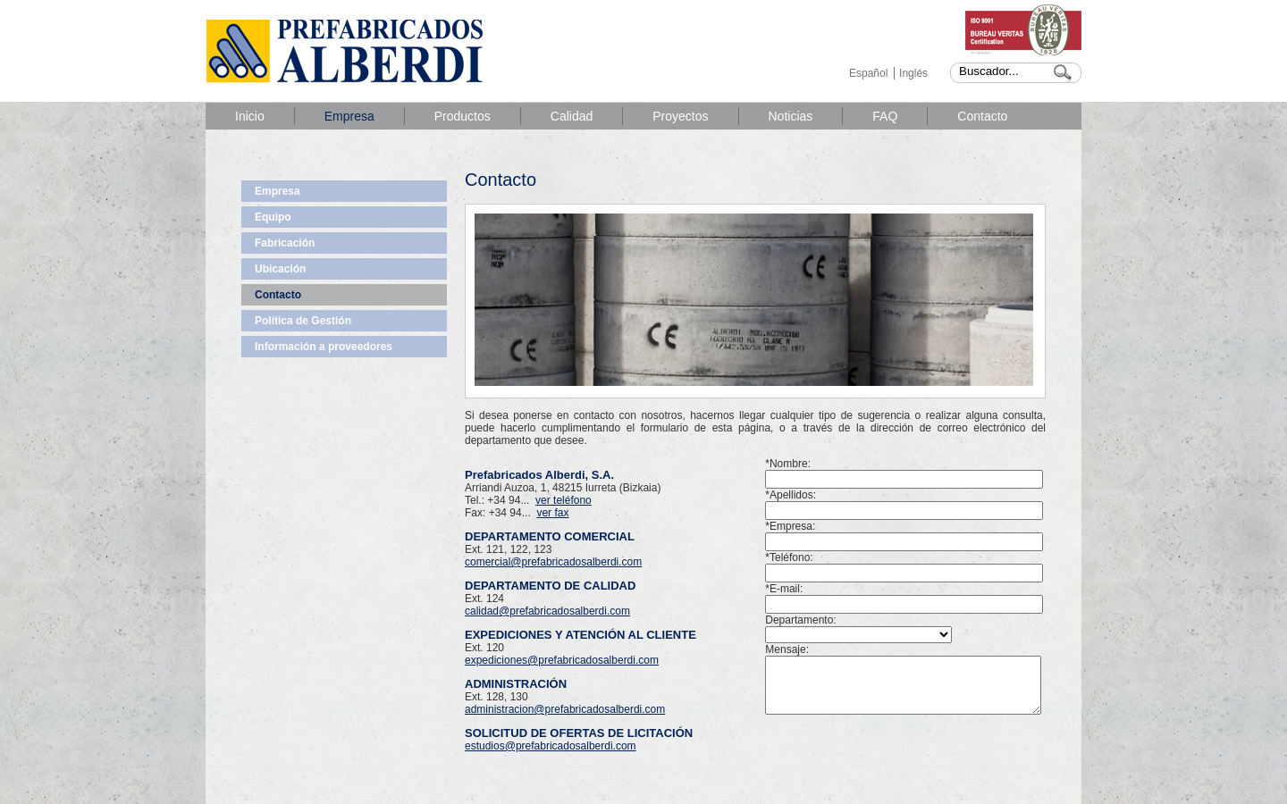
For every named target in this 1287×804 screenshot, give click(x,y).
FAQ (884, 116)
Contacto (982, 116)
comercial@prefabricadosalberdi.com (553, 562)
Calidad (572, 116)
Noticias (791, 116)
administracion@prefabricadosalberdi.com (565, 709)
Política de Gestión (303, 320)
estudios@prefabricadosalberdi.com (550, 746)
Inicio (250, 116)
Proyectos (680, 116)
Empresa (349, 116)
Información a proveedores (323, 346)
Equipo (273, 217)
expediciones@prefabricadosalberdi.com (562, 660)
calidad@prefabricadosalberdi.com (547, 611)
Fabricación (285, 243)
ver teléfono (563, 500)
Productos (462, 116)
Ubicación (280, 269)
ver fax (552, 513)
